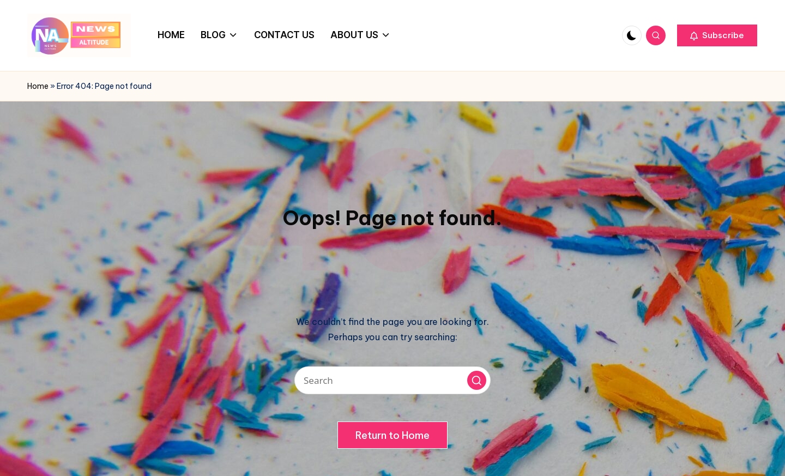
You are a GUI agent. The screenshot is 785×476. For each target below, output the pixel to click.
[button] (717, 35)
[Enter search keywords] (392, 380)
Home (38, 86)
